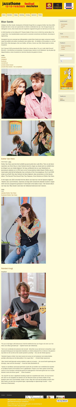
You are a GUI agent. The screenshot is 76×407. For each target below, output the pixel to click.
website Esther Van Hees (8, 193)
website (3, 57)
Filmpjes (63, 26)
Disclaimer (9, 395)
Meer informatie (22, 405)
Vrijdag (15, 15)
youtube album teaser (7, 65)
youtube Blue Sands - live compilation (11, 66)
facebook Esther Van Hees (9, 195)
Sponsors (34, 15)
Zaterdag (22, 15)
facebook (3, 61)
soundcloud (4, 63)
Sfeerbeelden (64, 24)
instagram (4, 59)
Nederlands (62, 100)
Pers (62, 27)
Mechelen (9, 15)
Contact (63, 49)
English (61, 98)
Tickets (40, 15)
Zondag (28, 15)
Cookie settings (64, 36)
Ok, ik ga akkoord (62, 401)
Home (3, 15)
